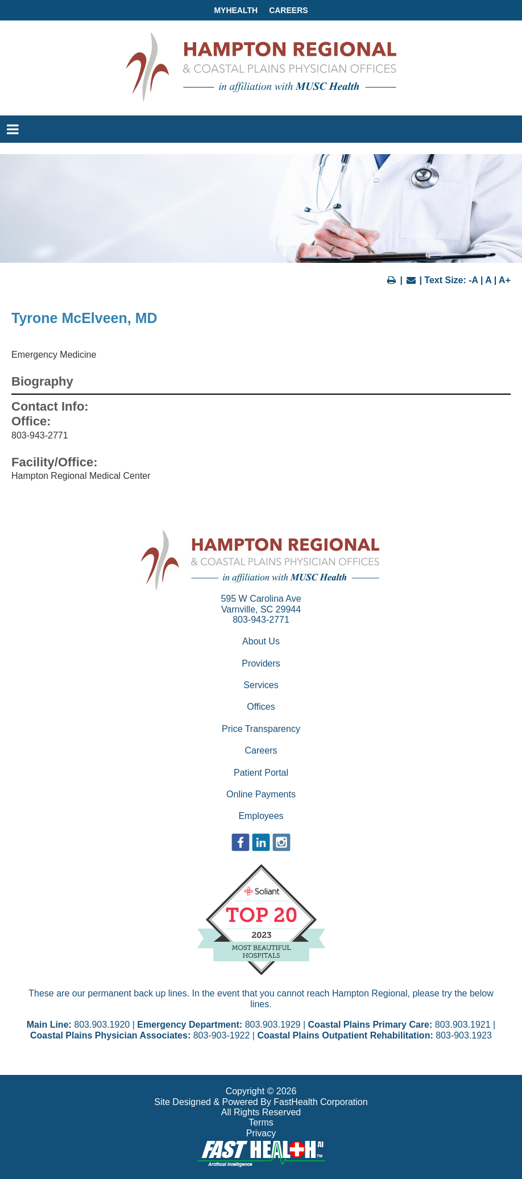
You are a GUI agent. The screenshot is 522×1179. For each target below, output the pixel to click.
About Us (261, 641)
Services (260, 685)
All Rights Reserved (261, 1112)
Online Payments (261, 794)
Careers (288, 10)
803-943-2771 (261, 619)
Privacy (261, 1133)
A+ (505, 280)
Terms (261, 1122)
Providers (261, 663)
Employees (260, 816)
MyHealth (236, 10)
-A (473, 280)
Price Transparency (261, 729)
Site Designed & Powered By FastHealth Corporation (260, 1102)
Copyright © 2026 (261, 1091)
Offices (261, 706)
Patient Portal (261, 772)
